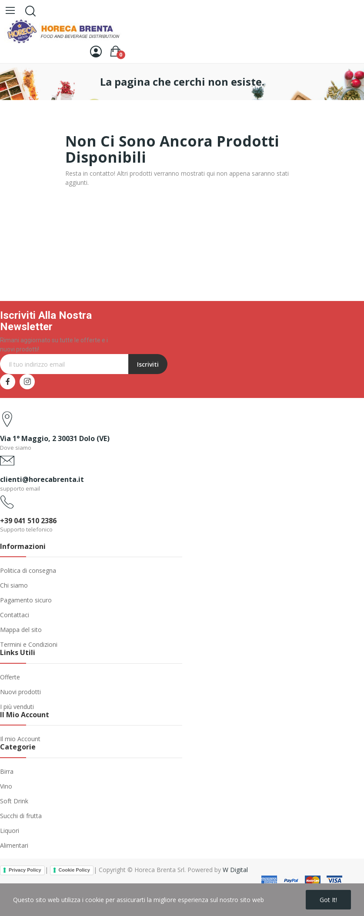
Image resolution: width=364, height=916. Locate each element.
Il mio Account (20, 739)
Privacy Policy (25, 870)
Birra (6, 771)
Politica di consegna (28, 570)
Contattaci (14, 615)
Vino (6, 786)
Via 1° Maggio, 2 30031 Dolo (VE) (55, 438)
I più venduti (17, 706)
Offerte (10, 677)
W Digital (235, 870)
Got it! (328, 900)
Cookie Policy (74, 870)
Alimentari (14, 845)
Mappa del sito (21, 629)
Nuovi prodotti (20, 692)
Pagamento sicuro (26, 600)
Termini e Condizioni (28, 644)
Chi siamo (14, 585)
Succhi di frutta (21, 816)
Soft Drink (14, 801)
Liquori (9, 830)
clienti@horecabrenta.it (42, 479)
